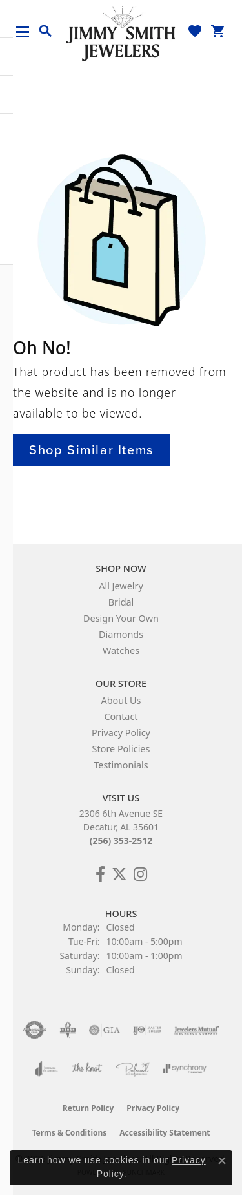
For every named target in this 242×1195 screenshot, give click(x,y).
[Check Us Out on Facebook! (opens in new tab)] (100, 874)
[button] (45, 31)
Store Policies (121, 749)
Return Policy (88, 1108)
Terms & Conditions (69, 1132)
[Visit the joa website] (46, 1069)
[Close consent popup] (222, 1161)
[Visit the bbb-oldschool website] (67, 1030)
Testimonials (121, 765)
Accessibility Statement (164, 1132)
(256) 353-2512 (121, 840)
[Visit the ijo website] (147, 1030)
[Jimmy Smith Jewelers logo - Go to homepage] (121, 33)
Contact (120, 716)
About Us (121, 700)
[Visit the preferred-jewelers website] (133, 1069)
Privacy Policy (121, 732)
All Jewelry (121, 586)
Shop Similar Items (91, 450)
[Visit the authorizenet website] (34, 1030)
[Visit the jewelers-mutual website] (196, 1030)
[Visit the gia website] (104, 1030)
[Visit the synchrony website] (184, 1069)
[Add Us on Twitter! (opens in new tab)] (119, 874)
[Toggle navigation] (27, 32)
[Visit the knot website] (87, 1069)
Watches (121, 650)
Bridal (121, 602)
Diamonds (121, 634)
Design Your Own (121, 618)
